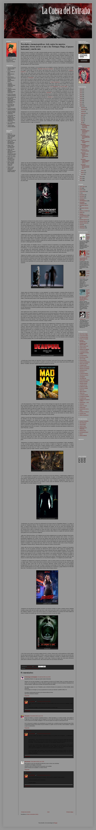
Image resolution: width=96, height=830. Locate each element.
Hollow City (82, 393)
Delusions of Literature (84, 368)
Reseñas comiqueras (84, 216)
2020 (81, 96)
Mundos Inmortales (84, 381)
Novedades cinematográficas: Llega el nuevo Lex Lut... (85, 161)
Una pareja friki (83, 378)
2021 (81, 94)
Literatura (82, 198)
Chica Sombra (83, 424)
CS (80, 193)
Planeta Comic (83, 430)
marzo (82, 170)
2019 (81, 98)
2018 (81, 100)
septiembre (83, 113)
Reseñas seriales (83, 223)
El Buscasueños (83, 360)
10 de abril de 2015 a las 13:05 (37, 761)
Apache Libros (83, 426)
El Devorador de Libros (84, 380)
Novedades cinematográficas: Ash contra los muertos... (85, 146)
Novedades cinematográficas (33, 668)
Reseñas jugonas (83, 219)
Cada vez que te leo (84, 346)
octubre (82, 111)
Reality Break (82, 407)
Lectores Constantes (84, 421)
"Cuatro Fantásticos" (55, 82)
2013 (81, 178)
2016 (81, 104)
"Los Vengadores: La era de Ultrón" (58, 86)
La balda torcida (83, 365)
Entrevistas (82, 194)
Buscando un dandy (84, 357)
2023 (81, 91)
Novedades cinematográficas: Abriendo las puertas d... (85, 131)
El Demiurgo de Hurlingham (31, 677)
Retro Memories (83, 422)
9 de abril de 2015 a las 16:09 (44, 677)
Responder (27, 695)
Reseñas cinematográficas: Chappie (85, 141)
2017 (81, 102)
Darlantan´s (82, 371)
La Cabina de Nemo (84, 337)
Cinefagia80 (82, 376)
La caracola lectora (84, 351)
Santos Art (82, 389)
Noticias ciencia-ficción (84, 367)
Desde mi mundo (83, 405)
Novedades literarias (84, 208)
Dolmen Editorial (83, 435)
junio (82, 118)
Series (81, 224)
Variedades (82, 226)
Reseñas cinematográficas (83, 215)
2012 (81, 180)
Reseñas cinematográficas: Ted (88, 237)
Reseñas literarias (83, 221)
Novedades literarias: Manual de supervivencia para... (85, 166)
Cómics (81, 189)
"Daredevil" (48, 92)
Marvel (81, 433)
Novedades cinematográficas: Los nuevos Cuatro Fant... (85, 126)
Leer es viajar (82, 358)
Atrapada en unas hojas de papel (83, 344)
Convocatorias (83, 191)
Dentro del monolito (84, 363)
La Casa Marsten (83, 355)
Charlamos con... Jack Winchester (85, 150)
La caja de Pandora (84, 373)
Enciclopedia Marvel (84, 432)
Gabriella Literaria (83, 383)
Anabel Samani (83, 347)
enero (82, 174)
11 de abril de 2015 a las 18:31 (43, 775)
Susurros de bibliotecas (85, 362)
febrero (82, 172)
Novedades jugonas (84, 205)
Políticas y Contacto (84, 210)
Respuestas (28, 698)
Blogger (55, 822)
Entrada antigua (69, 812)
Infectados (82, 404)
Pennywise (27, 715)
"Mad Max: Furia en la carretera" (45, 68)
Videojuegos (82, 227)
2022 (81, 92)
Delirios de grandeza (84, 415)
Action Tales (82, 186)
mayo (82, 120)
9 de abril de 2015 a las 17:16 (36, 715)
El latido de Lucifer (84, 386)
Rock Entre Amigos (84, 334)
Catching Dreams (83, 370)
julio (82, 117)
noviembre (83, 109)
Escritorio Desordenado (82, 341)
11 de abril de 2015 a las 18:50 (43, 733)
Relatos (81, 212)
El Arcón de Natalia (84, 388)
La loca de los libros (84, 335)
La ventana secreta (84, 394)
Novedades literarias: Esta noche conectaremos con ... (84, 155)
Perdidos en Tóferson (84, 411)
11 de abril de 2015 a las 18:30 (43, 701)
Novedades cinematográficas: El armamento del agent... (85, 136)
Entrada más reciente (25, 812)
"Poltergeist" (31, 77)
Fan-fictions (82, 196)
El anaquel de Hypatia (84, 396)
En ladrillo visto (83, 398)
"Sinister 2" (50, 97)
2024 (81, 89)
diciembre (83, 107)
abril (82, 122)
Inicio (48, 812)
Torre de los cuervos (84, 375)
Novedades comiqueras (82, 203)
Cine (26, 668)
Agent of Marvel (83, 391)
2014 (81, 176)
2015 (81, 106)
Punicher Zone (83, 413)
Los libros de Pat (83, 385)
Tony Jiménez (31, 701)
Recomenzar (27, 761)
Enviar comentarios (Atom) (32, 814)
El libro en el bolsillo (84, 338)
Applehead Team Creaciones (83, 428)
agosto (82, 115)
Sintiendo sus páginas (84, 349)
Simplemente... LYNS (84, 402)
